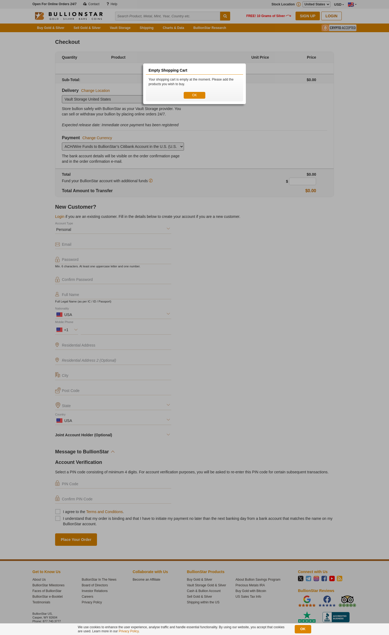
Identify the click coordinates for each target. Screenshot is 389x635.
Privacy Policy (129, 631)
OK (194, 95)
